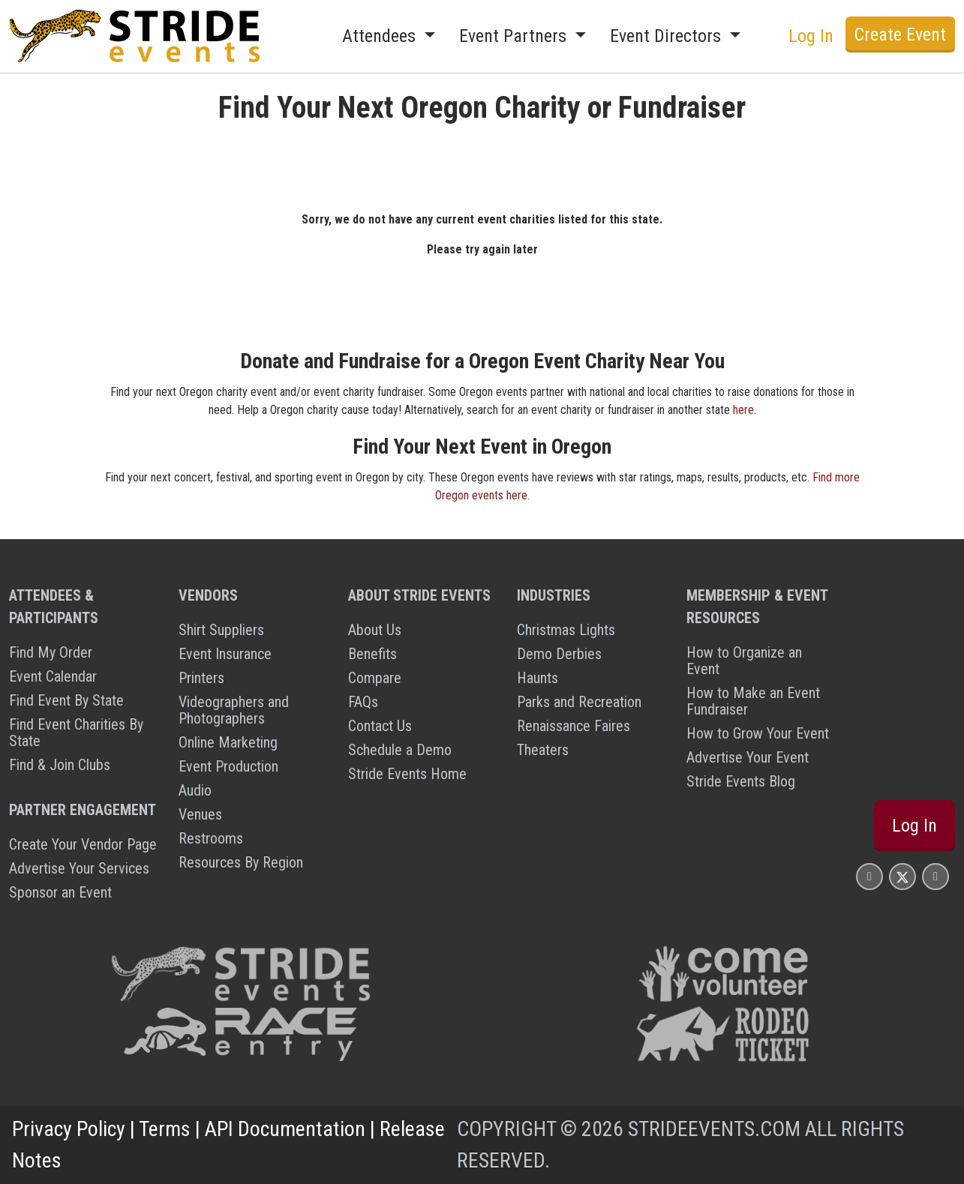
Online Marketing (228, 742)
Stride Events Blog (740, 781)
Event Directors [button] (667, 35)
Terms (165, 1129)
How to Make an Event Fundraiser (753, 701)
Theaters (543, 750)
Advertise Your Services (79, 868)
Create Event (900, 34)
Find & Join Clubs (59, 765)
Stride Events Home (407, 774)
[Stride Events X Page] (902, 876)
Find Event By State (66, 700)
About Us (374, 630)
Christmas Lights (566, 630)
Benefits (372, 654)
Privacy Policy (68, 1129)
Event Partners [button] (515, 35)
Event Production (228, 766)
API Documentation (285, 1129)
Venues (200, 814)
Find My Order (50, 652)
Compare (374, 678)
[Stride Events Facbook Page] (869, 876)
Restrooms (211, 838)
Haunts (537, 678)
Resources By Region (241, 862)
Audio (195, 790)
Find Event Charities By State (76, 732)
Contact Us (380, 726)
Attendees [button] (381, 35)
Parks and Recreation (579, 702)
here (743, 410)
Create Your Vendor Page (83, 844)
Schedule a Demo (400, 750)
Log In (810, 35)
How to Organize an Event (744, 660)
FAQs (363, 702)
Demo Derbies (559, 654)
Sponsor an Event (60, 892)
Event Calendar (53, 676)
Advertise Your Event (747, 757)
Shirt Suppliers (221, 630)
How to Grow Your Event (757, 733)
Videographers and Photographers (234, 710)
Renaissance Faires (573, 726)
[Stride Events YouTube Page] (935, 876)
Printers (201, 678)
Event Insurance (225, 654)
